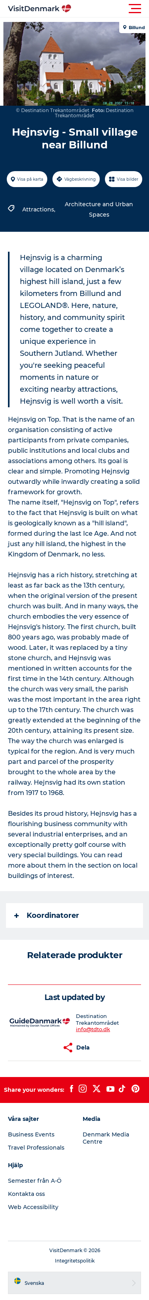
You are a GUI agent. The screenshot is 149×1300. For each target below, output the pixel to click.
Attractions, (39, 209)
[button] (110, 9)
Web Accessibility (33, 1207)
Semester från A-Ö (35, 1180)
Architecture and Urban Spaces (99, 209)
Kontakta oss (26, 1193)
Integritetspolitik (75, 1261)
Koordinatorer (46, 915)
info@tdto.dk (93, 1029)
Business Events (31, 1134)
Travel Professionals (36, 1147)
